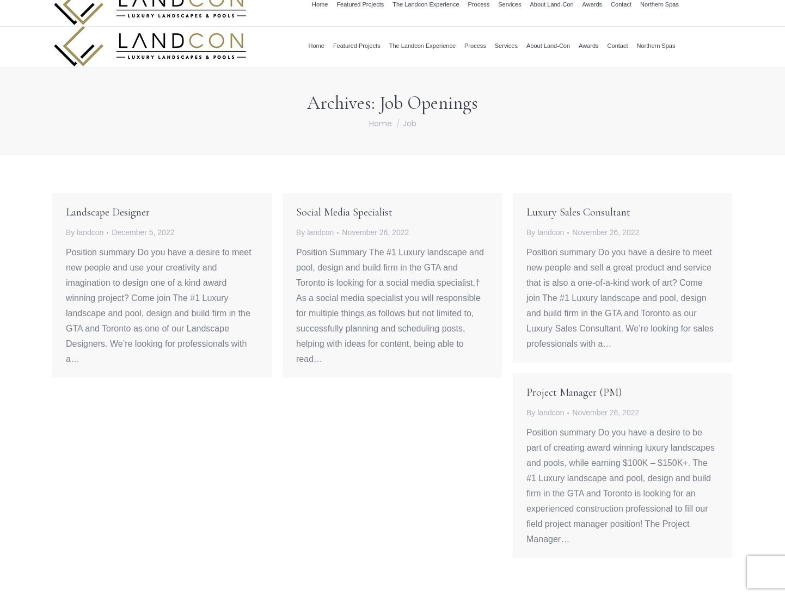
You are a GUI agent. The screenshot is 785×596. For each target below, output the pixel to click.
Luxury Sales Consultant (578, 212)
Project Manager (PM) (574, 392)
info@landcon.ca (611, 12)
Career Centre (552, 12)
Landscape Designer (108, 212)
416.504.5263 (666, 12)
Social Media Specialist (344, 212)
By (84, 232)
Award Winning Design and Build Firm (459, 12)
